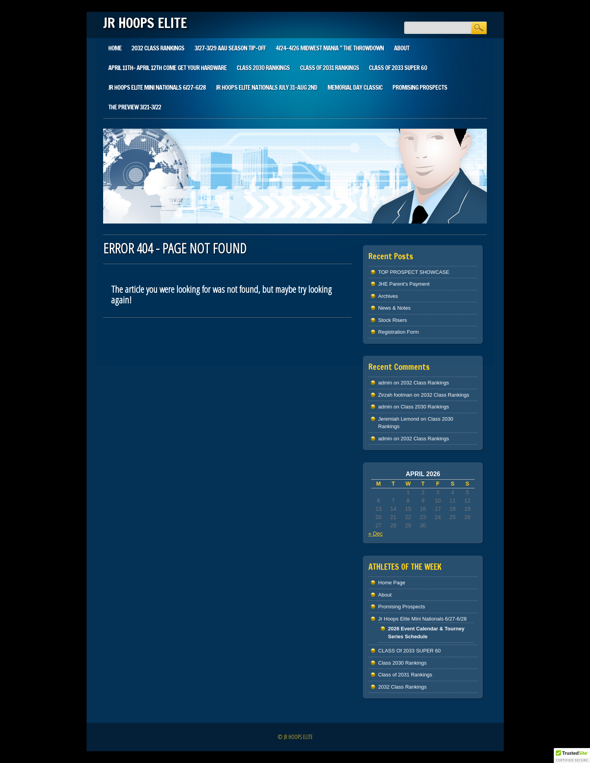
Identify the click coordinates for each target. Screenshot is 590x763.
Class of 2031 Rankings (329, 67)
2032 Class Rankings (157, 48)
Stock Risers (392, 320)
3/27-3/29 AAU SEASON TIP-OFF (230, 48)
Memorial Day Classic (355, 87)
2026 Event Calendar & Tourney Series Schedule (426, 632)
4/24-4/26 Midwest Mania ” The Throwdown (330, 48)
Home (115, 48)
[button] (572, 755)
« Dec (375, 533)
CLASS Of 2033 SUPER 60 (398, 67)
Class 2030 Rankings (263, 67)
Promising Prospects (419, 87)
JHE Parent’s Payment (404, 284)
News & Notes (394, 308)
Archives (388, 296)
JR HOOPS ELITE (145, 23)
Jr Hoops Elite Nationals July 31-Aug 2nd (266, 87)
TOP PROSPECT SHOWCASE (413, 272)
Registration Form (398, 332)
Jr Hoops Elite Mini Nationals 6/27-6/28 (157, 87)
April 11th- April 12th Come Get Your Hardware (167, 67)
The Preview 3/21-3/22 (134, 107)
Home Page (391, 583)
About (401, 48)
